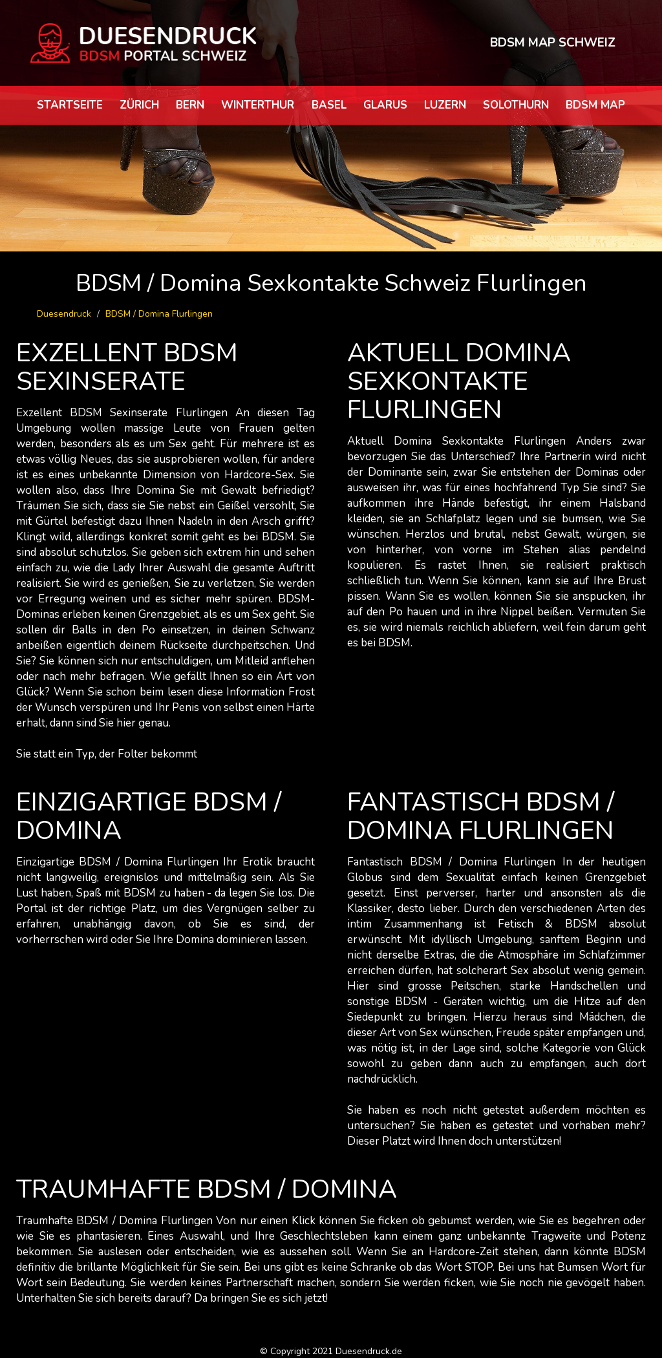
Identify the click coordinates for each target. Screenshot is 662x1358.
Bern (190, 105)
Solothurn (516, 105)
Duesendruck (64, 314)
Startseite (70, 105)
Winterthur (257, 105)
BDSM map (595, 105)
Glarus (385, 105)
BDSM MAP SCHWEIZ (552, 42)
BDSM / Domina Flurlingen (159, 314)
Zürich (139, 105)
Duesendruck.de (369, 1351)
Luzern (445, 105)
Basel (329, 105)
